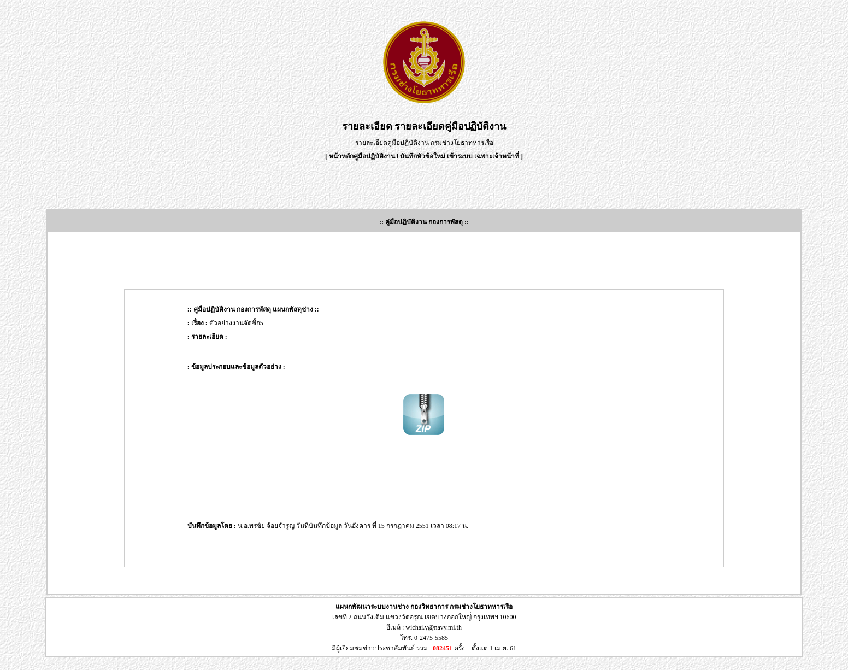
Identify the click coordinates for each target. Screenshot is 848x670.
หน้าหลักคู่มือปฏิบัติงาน (362, 156)
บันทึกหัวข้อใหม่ (422, 156)
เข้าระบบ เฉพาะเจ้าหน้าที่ (484, 156)
